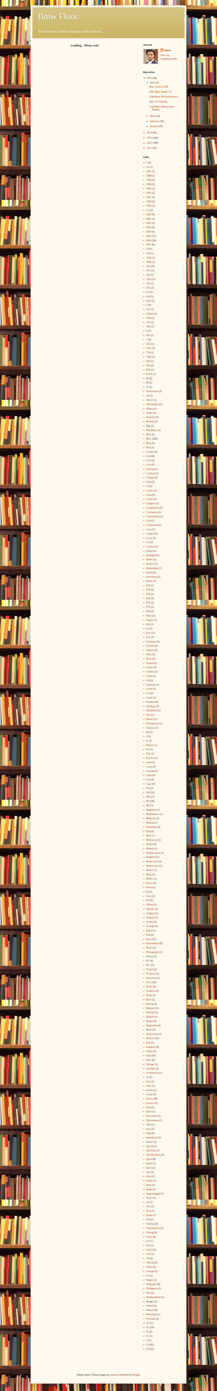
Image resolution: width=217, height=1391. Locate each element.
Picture (149, 969)
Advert (149, 400)
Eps (148, 624)
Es (147, 628)
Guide (149, 697)
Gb (147, 680)
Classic (149, 490)
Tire (148, 1206)
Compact (150, 503)
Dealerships (152, 568)
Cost (148, 520)
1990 (148, 184)
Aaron (167, 50)
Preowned (151, 978)
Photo (149, 947)
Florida (149, 663)
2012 (150, 143)
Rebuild (150, 1012)
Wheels (150, 1310)
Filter (149, 654)
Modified (151, 857)
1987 (148, 171)
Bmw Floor (58, 16)
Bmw (149, 438)
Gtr (148, 693)
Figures (150, 650)
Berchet (150, 421)
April (153, 82)
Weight (149, 1301)
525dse (149, 313)
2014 (150, 132)
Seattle (149, 1090)
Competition (152, 507)
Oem (148, 896)
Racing (149, 1004)
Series (149, 1098)
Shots (149, 1111)
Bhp (148, 426)
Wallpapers (152, 1288)
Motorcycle (152, 861)
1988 (148, 175)
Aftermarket (152, 404)
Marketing (151, 827)
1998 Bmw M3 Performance (163, 96)
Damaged (151, 555)
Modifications (153, 853)
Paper (149, 930)
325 (148, 266)
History (150, 719)
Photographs (152, 952)
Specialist (151, 1150)
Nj (147, 891)
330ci (149, 279)
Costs (149, 529)
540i (148, 326)
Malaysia (150, 818)
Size (148, 1129)
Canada (150, 451)
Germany (151, 684)
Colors (149, 499)
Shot (148, 1107)
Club (148, 495)
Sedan (149, 1094)
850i (148, 369)
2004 (148, 231)
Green (149, 689)
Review (150, 1038)
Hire (148, 714)
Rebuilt (150, 1016)
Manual (150, 822)
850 (148, 365)
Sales (149, 1060)
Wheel (149, 1305)
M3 (148, 792)
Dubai (149, 581)
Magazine (151, 809)
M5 (148, 801)
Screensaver (152, 1072)
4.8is (148, 300)
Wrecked (150, 1318)
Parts (148, 939)
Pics (148, 965)
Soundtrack (152, 1137)
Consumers (152, 512)
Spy (148, 1172)
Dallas (149, 551)
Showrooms (152, 1120)
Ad (147, 395)
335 (148, 283)
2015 (150, 78)
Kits (148, 753)
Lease (149, 766)
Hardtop (150, 702)
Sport (149, 1167)
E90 (148, 611)
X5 (147, 1327)
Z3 (147, 1344)
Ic (147, 740)
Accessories (152, 391)
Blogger (136, 1374)
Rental (149, 1021)
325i (148, 270)
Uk (147, 1241)
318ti (148, 257)
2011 (150, 148)
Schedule (150, 1068)
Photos (149, 956)
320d (148, 262)
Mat (148, 831)
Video (149, 1267)
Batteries (150, 417)
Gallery (150, 671)
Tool (148, 1211)
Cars (148, 464)
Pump (149, 995)
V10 (148, 1254)
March (153, 116)
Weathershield (153, 1297)
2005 (148, 236)
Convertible (152, 516)
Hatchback (151, 710)
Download (151, 577)
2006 (148, 240)
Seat (148, 1081)
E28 (148, 585)
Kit (147, 749)
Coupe (149, 533)
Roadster (150, 1047)
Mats (148, 835)
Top (148, 1219)
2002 (148, 223)
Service (150, 1103)
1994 (148, 188)
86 (147, 378)
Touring (150, 1223)
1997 (148, 197)
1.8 (147, 167)
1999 (148, 205)
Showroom (151, 1116)
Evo (148, 637)
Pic (147, 960)
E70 (148, 607)
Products (150, 991)
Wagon (149, 1280)
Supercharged (153, 1193)
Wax (148, 1292)
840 (148, 361)
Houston (150, 727)
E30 (148, 589)
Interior (150, 745)
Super (149, 1189)
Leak (148, 762)
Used (148, 1249)
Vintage (150, 1271)
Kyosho (150, 758)
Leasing (150, 771)
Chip (148, 482)
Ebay (148, 615)
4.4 (147, 292)
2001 (148, 219)
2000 (148, 214)
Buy (148, 447)
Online (149, 904)
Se (147, 1077)
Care (148, 460)
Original (150, 913)
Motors (149, 870)
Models (150, 848)
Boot (148, 443)
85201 (149, 374)
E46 (148, 598)
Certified (150, 473)
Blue (148, 434)
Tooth (149, 1215)
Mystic (149, 878)
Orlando (150, 917)
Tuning (149, 1232)
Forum (149, 667)
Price (148, 982)
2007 (148, 244)
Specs (149, 1159)
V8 (147, 1258)
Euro (148, 633)
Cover (149, 538)
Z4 (147, 1348)
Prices (149, 986)
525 (148, 309)
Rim (148, 1042)
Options (150, 909)
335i (148, 287)
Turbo (149, 1236)
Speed (149, 1163)
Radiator (150, 1008)
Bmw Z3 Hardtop (158, 101)
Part (148, 934)
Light (149, 775)
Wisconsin (151, 1314)
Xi (147, 1331)
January (154, 126)
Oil (147, 900)
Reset (149, 1029)
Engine (149, 620)
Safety (149, 1051)
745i (148, 344)
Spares (149, 1141)
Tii (147, 1202)
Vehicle (150, 1262)
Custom (150, 546)
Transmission (153, 1228)
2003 (148, 227)
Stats (148, 1176)
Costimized (152, 525)
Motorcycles (152, 865)
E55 (148, 602)
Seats (149, 1085)
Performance (152, 943)
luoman (114, 1374)
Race (148, 999)
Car (148, 456)
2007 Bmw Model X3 (160, 91)
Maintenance (152, 814)
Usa (148, 1245)
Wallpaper (151, 1284)
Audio (149, 412)
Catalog (150, 469)
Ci (147, 486)
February (155, 121)
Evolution (151, 641)
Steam (149, 1180)
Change (150, 477)
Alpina (149, 408)
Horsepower (152, 723)
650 (148, 335)
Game (149, 676)
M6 (148, 805)
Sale (148, 1055)
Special (150, 1146)
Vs (147, 1275)
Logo (149, 784)
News (149, 887)
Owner (149, 921)
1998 (148, 201)
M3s (148, 796)
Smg (148, 1133)
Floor (149, 658)
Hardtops (150, 706)
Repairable (151, 1025)
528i (148, 318)
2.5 (147, 210)
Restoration (152, 1034)
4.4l (148, 296)
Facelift (150, 645)
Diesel (149, 572)
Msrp (149, 874)
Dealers (150, 563)
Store (149, 1185)
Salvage (150, 1064)
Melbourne (151, 840)
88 (147, 382)
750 (148, 352)
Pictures (150, 973)
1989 (148, 180)
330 (148, 275)
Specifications (153, 1154)
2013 (150, 137)
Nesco (149, 883)
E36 (148, 594)
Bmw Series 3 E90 (158, 86)
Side (148, 1124)
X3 (147, 1323)
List (148, 779)
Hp (147, 732)
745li (148, 348)
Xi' (147, 1336)
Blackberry (151, 430)
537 (148, 322)
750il (148, 356)
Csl (148, 542)
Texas (149, 1198)
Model (149, 844)
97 (147, 387)
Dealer (149, 559)
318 (148, 253)
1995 (148, 193)
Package (150, 926)
